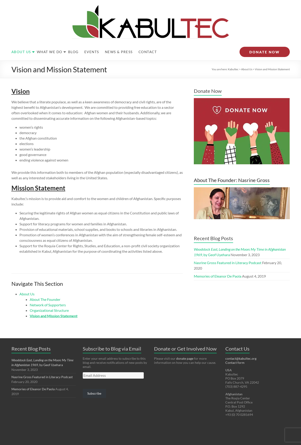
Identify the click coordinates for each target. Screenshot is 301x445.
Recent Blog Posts (213, 229)
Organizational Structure (49, 301)
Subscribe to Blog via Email (112, 339)
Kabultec (233, 60)
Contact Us (237, 339)
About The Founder (45, 290)
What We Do (49, 43)
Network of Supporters (48, 296)
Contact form (235, 353)
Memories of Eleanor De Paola (217, 267)
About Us (21, 43)
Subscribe (94, 384)
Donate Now (208, 82)
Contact (148, 43)
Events (91, 43)
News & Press (119, 43)
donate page (184, 349)
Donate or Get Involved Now (185, 339)
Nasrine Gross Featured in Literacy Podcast (227, 253)
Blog (73, 43)
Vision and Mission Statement (53, 306)
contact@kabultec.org (240, 349)
